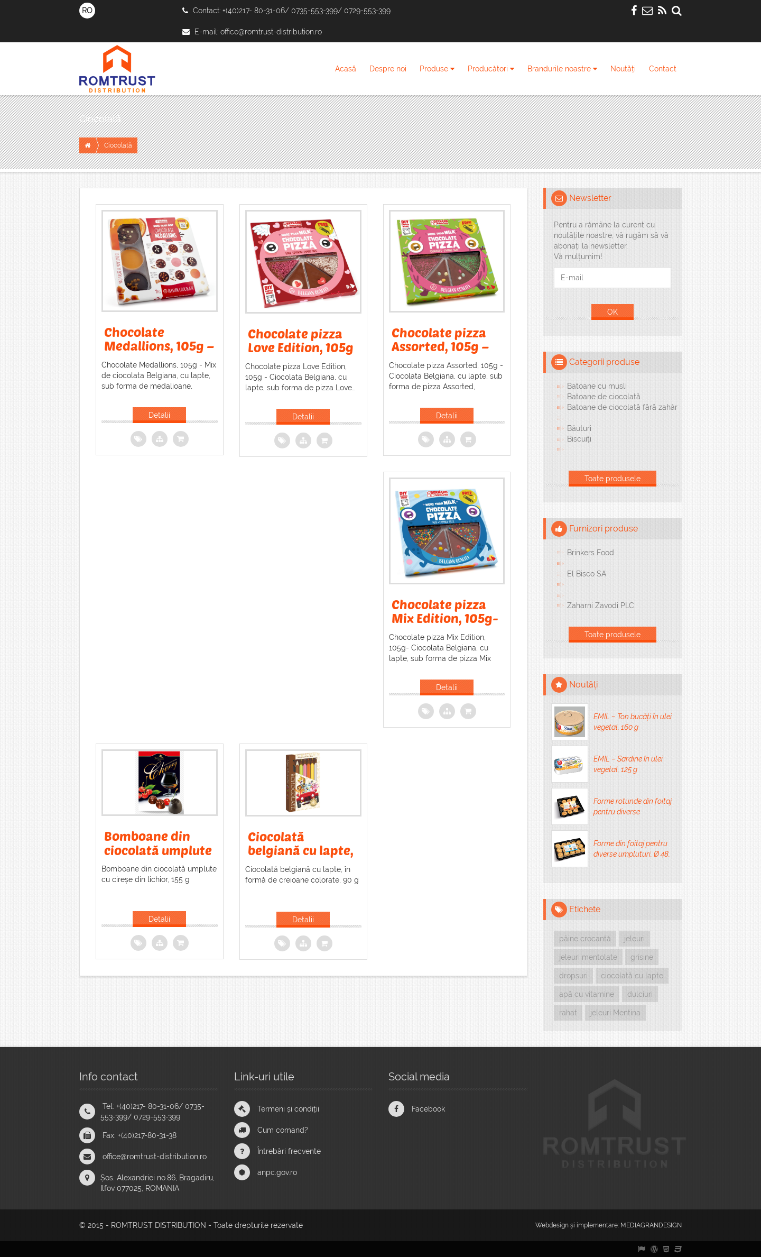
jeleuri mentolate (588, 957)
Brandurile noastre (562, 69)
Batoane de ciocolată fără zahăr (622, 407)
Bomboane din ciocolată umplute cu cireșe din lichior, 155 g (158, 856)
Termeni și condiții (288, 1109)
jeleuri (634, 938)
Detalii (159, 415)
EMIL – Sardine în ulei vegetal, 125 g (628, 764)
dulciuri (640, 994)
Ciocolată (100, 118)
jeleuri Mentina (615, 1012)
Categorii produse (604, 362)
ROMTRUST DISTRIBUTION (158, 1225)
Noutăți (623, 69)
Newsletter (590, 198)
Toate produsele (612, 478)
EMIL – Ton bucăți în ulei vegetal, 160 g (632, 721)
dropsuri (573, 975)
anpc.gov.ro (277, 1172)
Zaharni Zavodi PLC (600, 605)
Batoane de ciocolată (604, 396)
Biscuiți (579, 439)
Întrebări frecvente (289, 1151)
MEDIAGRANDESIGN (651, 1225)
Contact (662, 69)
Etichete (584, 909)
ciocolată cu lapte (632, 975)
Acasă (345, 69)
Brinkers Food (590, 552)
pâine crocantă (585, 938)
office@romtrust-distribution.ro (271, 31)
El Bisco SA (586, 574)
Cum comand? (282, 1130)
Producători (491, 69)
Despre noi (387, 69)
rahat (568, 1012)
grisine (641, 957)
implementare (597, 1225)
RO (87, 10)
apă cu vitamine (586, 994)
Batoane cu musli (597, 386)
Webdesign (552, 1225)
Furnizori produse (603, 529)
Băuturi (579, 428)
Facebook (428, 1109)
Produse (437, 69)
